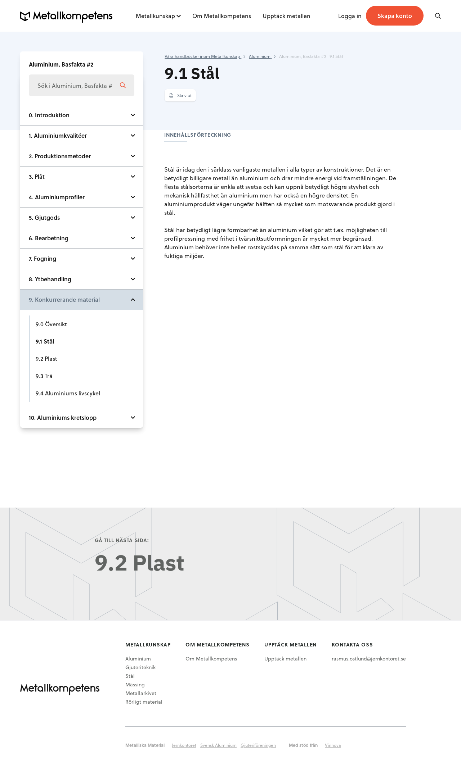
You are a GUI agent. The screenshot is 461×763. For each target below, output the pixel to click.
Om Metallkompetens (221, 16)
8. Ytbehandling (50, 279)
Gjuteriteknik (140, 667)
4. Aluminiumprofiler (57, 197)
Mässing (135, 684)
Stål (130, 676)
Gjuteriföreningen (258, 745)
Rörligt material (143, 701)
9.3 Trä (44, 376)
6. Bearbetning (48, 238)
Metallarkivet (140, 693)
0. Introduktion (49, 115)
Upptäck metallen (286, 16)
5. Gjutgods (44, 217)
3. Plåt (37, 176)
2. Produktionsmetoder (60, 156)
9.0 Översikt (51, 324)
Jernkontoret (184, 745)
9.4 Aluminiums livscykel (68, 393)
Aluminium (138, 658)
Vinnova (333, 745)
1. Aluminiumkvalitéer (58, 135)
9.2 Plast (46, 358)
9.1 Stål (45, 341)
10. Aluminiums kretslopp (63, 417)
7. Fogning (42, 258)
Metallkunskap (155, 16)
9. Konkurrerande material (64, 299)
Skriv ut (180, 95)
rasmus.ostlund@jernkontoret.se (369, 658)
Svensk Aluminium (218, 745)
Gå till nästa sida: (122, 540)
